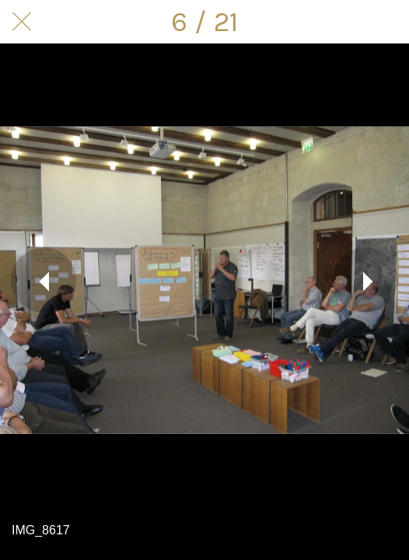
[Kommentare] (387, 21)
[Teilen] (346, 21)
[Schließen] (21, 21)
